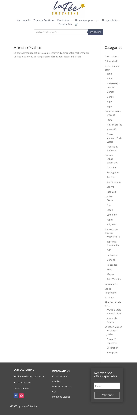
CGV (54, 391)
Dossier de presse (61, 386)
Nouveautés (24, 20)
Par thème (63, 20)
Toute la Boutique (44, 20)
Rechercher (95, 32)
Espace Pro (65, 24)
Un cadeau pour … (85, 20)
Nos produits (109, 20)
